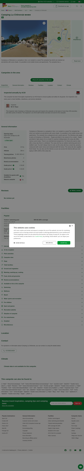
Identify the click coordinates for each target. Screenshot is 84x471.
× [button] (72, 225)
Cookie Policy (39, 236)
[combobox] (70, 226)
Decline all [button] (49, 242)
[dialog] (42, 235)
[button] (19, 243)
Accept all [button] (63, 242)
